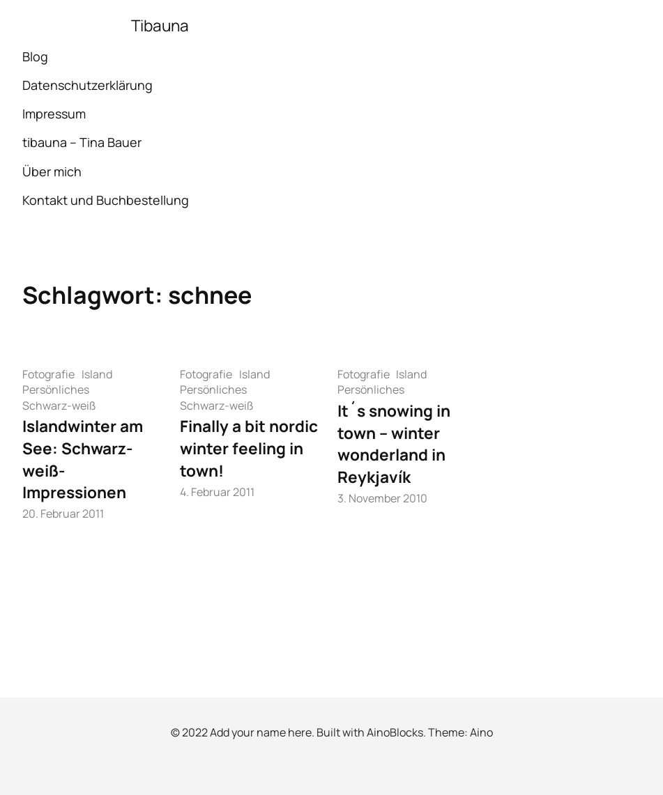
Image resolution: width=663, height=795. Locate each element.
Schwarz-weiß (59, 405)
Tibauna (160, 25)
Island (97, 374)
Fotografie (48, 374)
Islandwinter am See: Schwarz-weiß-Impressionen (82, 459)
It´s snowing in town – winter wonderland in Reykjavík (393, 444)
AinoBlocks (395, 732)
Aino (481, 732)
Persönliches (55, 389)
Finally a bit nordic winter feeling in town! (249, 448)
